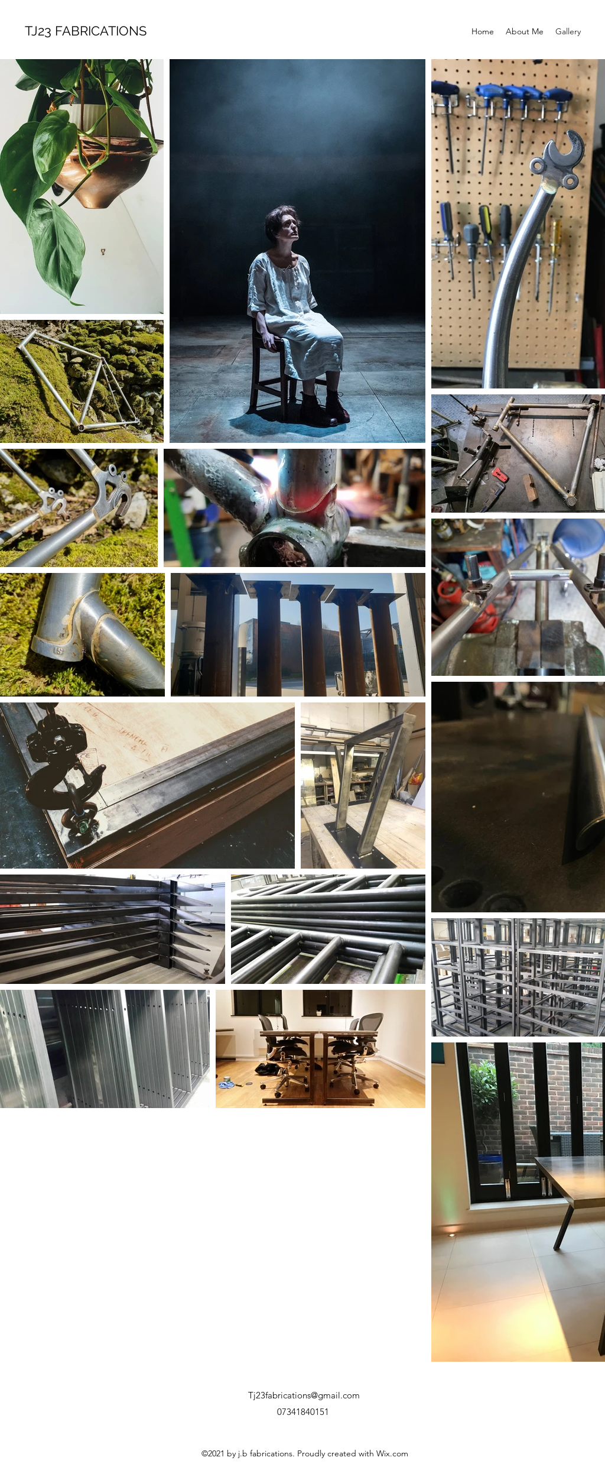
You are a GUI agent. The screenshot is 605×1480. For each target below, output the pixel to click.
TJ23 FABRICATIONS (86, 30)
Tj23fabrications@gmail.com (304, 1395)
